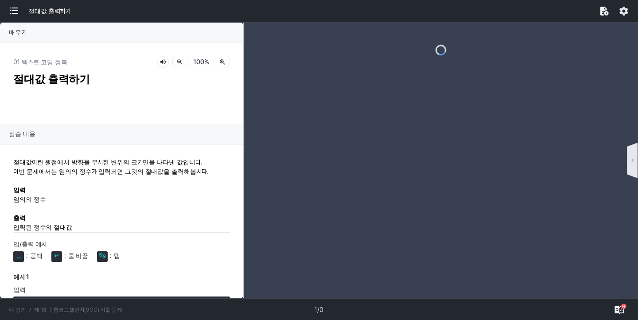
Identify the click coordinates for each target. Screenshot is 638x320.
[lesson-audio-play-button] (163, 62)
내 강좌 (16, 310)
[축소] (179, 62)
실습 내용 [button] (20, 133)
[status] (201, 62)
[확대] (222, 62)
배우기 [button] (17, 32)
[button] (18, 11)
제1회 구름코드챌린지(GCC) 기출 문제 (70, 310)
